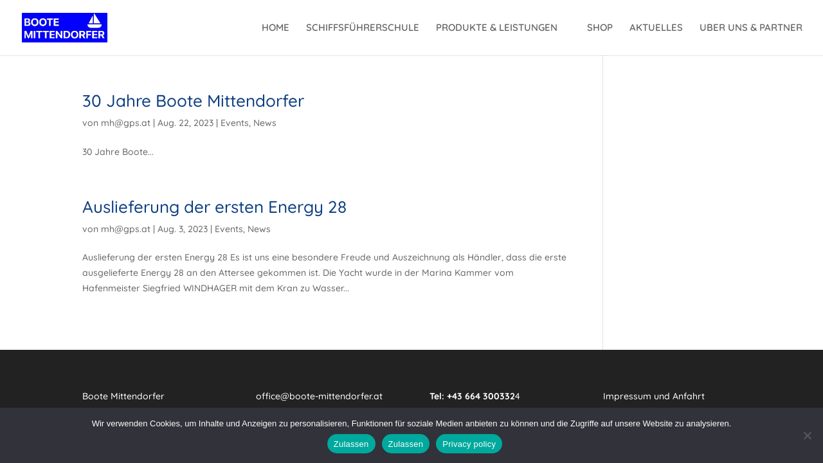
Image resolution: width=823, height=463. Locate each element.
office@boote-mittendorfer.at (319, 396)
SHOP (600, 28)
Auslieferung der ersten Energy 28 (214, 206)
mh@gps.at (125, 123)
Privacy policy (469, 444)
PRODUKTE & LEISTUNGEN (496, 28)
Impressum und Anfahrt (654, 396)
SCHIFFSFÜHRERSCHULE (362, 28)
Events (235, 123)
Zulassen (351, 444)
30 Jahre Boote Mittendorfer (193, 100)
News (264, 123)
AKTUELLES (656, 28)
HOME (275, 28)
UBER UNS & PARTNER (751, 28)
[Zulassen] (806, 435)
